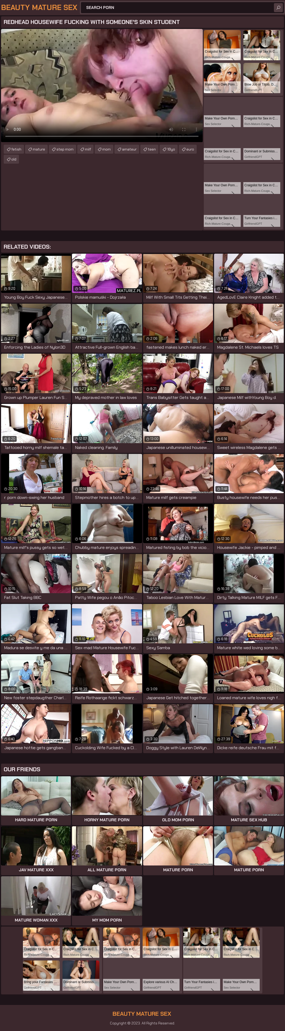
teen (152, 149)
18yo (171, 149)
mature (39, 149)
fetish (16, 149)
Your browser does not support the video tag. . (102, 85)
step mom (65, 149)
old (13, 159)
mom (106, 149)
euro (190, 149)
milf (88, 149)
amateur (129, 149)
